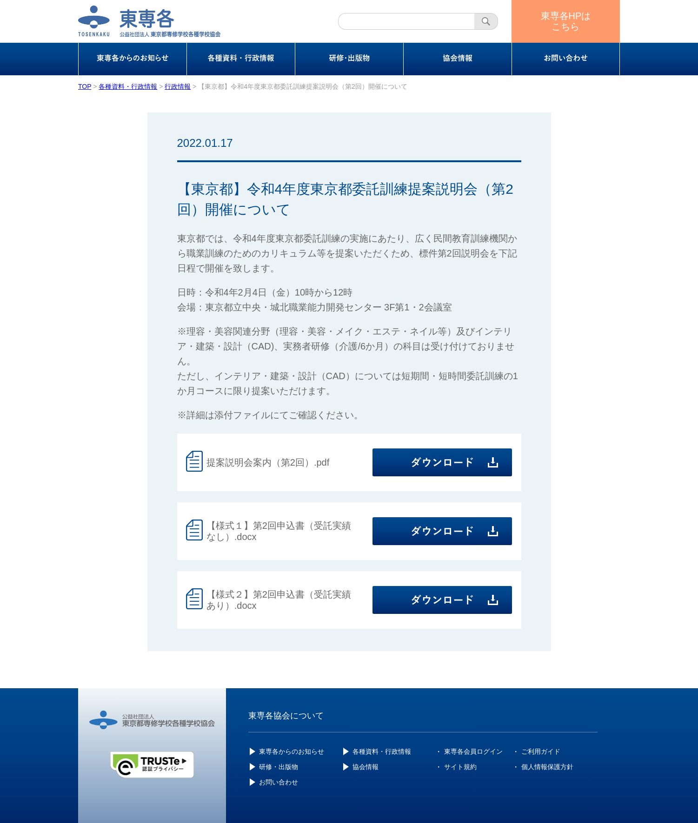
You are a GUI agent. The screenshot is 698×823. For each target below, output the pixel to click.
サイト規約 (460, 766)
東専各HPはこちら (566, 21)
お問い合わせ (278, 782)
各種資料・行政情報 (381, 751)
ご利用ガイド (540, 751)
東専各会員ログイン (473, 751)
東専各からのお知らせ (291, 751)
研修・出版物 (278, 766)
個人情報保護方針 (547, 766)
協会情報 (365, 766)
